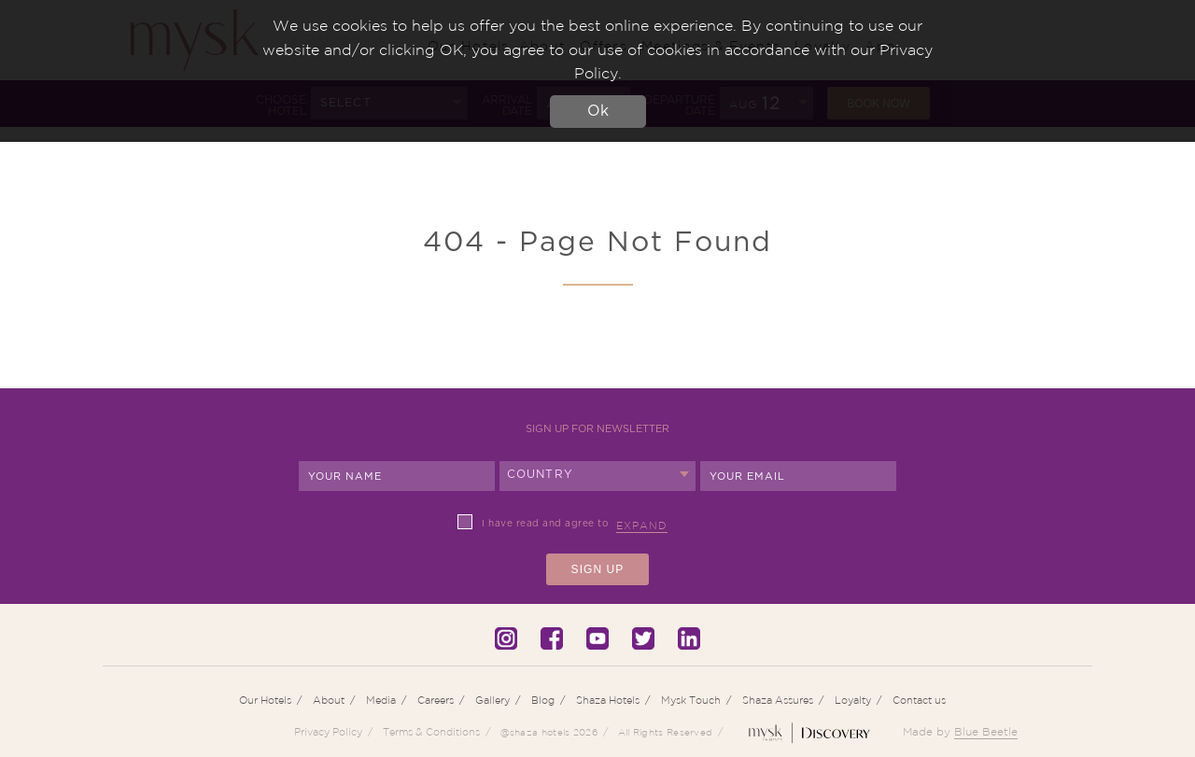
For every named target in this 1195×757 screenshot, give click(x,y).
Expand (642, 525)
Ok (598, 111)
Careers (435, 700)
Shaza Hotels (608, 700)
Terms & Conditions (431, 731)
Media (381, 700)
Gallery (492, 700)
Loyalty (853, 700)
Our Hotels (265, 700)
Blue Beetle (986, 731)
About (328, 700)
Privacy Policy (328, 731)
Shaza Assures (777, 700)
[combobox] (597, 476)
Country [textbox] (540, 474)
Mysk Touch (691, 700)
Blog (543, 700)
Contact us (919, 700)
